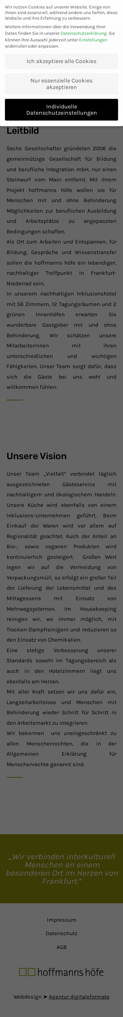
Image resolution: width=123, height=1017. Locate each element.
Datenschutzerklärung (84, 30)
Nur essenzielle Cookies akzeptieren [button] (61, 80)
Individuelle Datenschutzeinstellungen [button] (61, 105)
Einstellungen (93, 36)
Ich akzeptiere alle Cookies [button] (61, 57)
